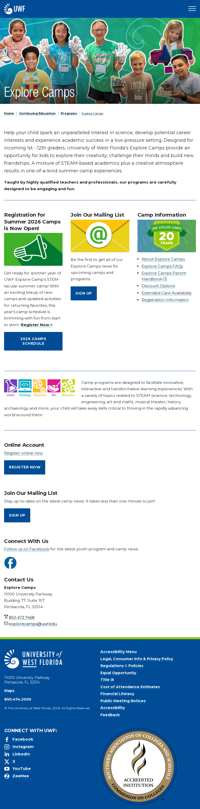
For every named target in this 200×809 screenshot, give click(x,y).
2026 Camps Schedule (33, 341)
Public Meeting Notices (123, 701)
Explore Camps (92, 113)
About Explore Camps (163, 259)
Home (9, 113)
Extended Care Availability (167, 292)
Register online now (23, 453)
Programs (69, 113)
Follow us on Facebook (26, 549)
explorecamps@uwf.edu (33, 623)
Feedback (110, 715)
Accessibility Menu (118, 651)
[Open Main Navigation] (192, 9)
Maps (9, 690)
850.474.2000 (17, 699)
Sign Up (83, 293)
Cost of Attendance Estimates (130, 687)
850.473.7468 (22, 617)
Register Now (24, 467)
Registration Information (165, 299)
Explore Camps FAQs (162, 266)
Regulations (112, 665)
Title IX (107, 679)
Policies (135, 665)
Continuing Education (37, 113)
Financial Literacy (117, 693)
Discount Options (158, 285)
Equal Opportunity (118, 673)
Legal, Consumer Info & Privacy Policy (136, 659)
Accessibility (112, 707)
